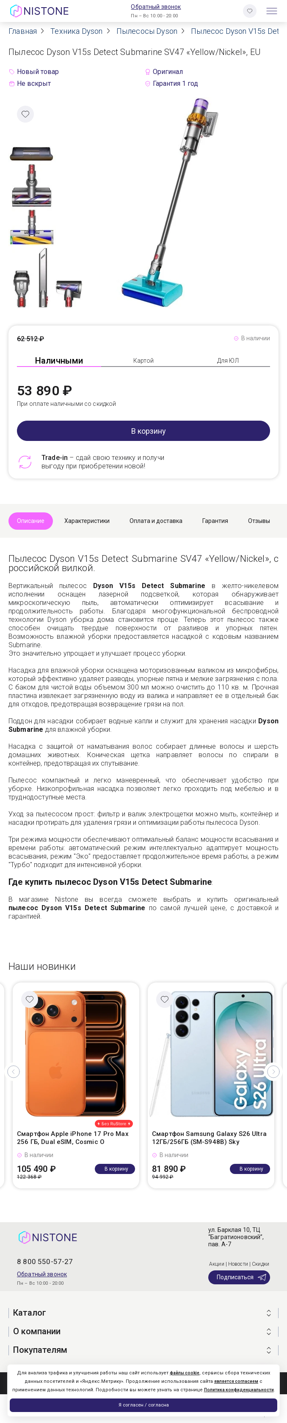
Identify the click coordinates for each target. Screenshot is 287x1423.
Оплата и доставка (156, 520)
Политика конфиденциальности (239, 1389)
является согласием (236, 1381)
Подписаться (242, 1277)
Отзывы (259, 520)
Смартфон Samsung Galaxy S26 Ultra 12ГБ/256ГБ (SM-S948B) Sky (209, 1138)
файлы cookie (184, 1373)
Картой (143, 360)
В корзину (148, 431)
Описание (30, 520)
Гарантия (215, 520)
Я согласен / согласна (143, 1405)
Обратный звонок (156, 6)
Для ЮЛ (228, 360)
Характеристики (87, 520)
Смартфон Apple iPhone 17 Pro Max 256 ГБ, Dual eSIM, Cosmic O (73, 1138)
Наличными (59, 361)
